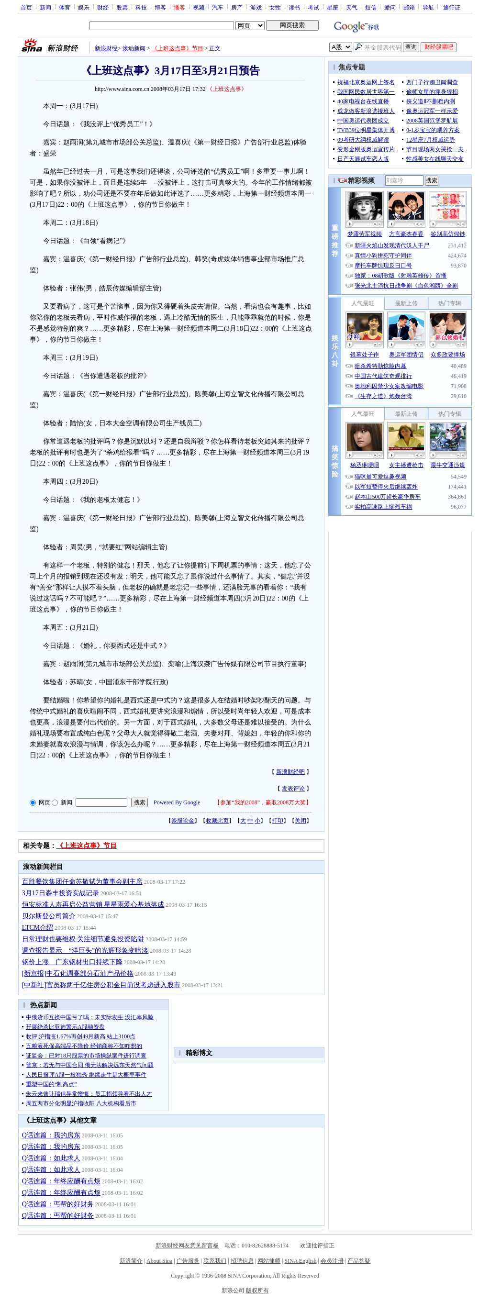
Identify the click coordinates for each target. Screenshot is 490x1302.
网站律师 (268, 1260)
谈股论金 (182, 820)
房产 (237, 7)
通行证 (451, 7)
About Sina (159, 1260)
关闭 (300, 820)
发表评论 (293, 788)
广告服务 (188, 1260)
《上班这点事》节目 (177, 48)
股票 (122, 7)
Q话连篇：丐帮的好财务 (58, 1204)
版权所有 (257, 1290)
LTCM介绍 (38, 927)
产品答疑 (358, 1260)
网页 (44, 802)
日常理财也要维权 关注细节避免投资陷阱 (83, 939)
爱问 (390, 7)
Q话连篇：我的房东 (51, 1135)
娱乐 (83, 7)
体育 (64, 7)
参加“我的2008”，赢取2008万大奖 (263, 802)
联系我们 (214, 1260)
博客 (160, 7)
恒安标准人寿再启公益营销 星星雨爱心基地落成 (93, 904)
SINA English (300, 1260)
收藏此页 (217, 820)
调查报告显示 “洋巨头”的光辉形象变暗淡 (85, 950)
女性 (275, 7)
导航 (428, 7)
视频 (198, 7)
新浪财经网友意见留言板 (187, 1245)
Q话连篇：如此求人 (51, 1158)
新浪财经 (106, 48)
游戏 (256, 7)
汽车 (217, 7)
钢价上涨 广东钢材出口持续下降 (72, 962)
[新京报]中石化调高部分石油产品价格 (78, 973)
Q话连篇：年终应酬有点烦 (61, 1181)
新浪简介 (131, 1260)
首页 (26, 7)
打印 (277, 820)
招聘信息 (242, 1260)
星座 (332, 7)
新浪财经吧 (290, 771)
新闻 (45, 7)
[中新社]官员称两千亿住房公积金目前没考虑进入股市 (101, 985)
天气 (351, 7)
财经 (103, 7)
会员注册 (332, 1260)
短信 (371, 7)
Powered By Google (177, 802)
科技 (141, 7)
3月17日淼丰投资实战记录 (60, 893)
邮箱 (409, 7)
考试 (313, 7)
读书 (294, 7)
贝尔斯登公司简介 (49, 916)
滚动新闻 (133, 48)
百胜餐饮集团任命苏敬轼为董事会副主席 (82, 881)
